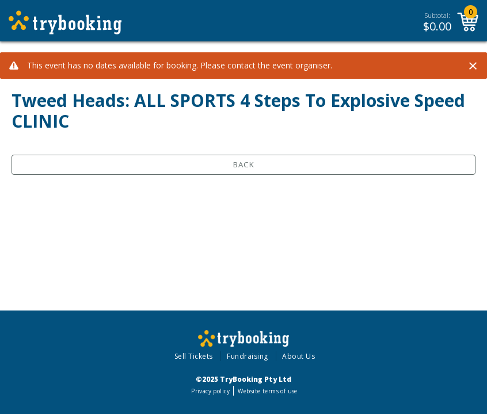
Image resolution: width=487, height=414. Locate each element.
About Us (298, 356)
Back (243, 164)
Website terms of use (267, 391)
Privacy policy (210, 391)
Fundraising (247, 356)
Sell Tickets (193, 356)
